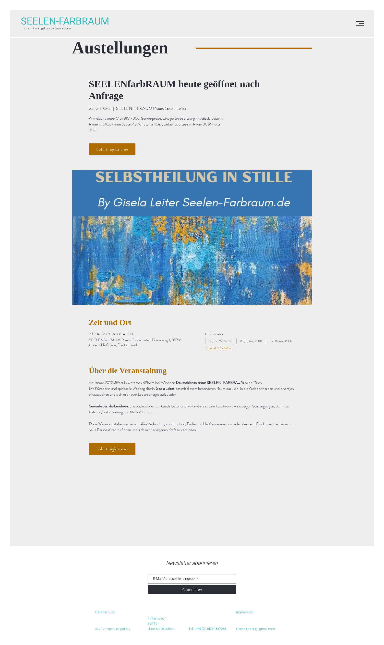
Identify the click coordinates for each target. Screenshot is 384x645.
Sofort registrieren (112, 149)
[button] (360, 23)
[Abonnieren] (192, 589)
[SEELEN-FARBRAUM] (65, 21)
